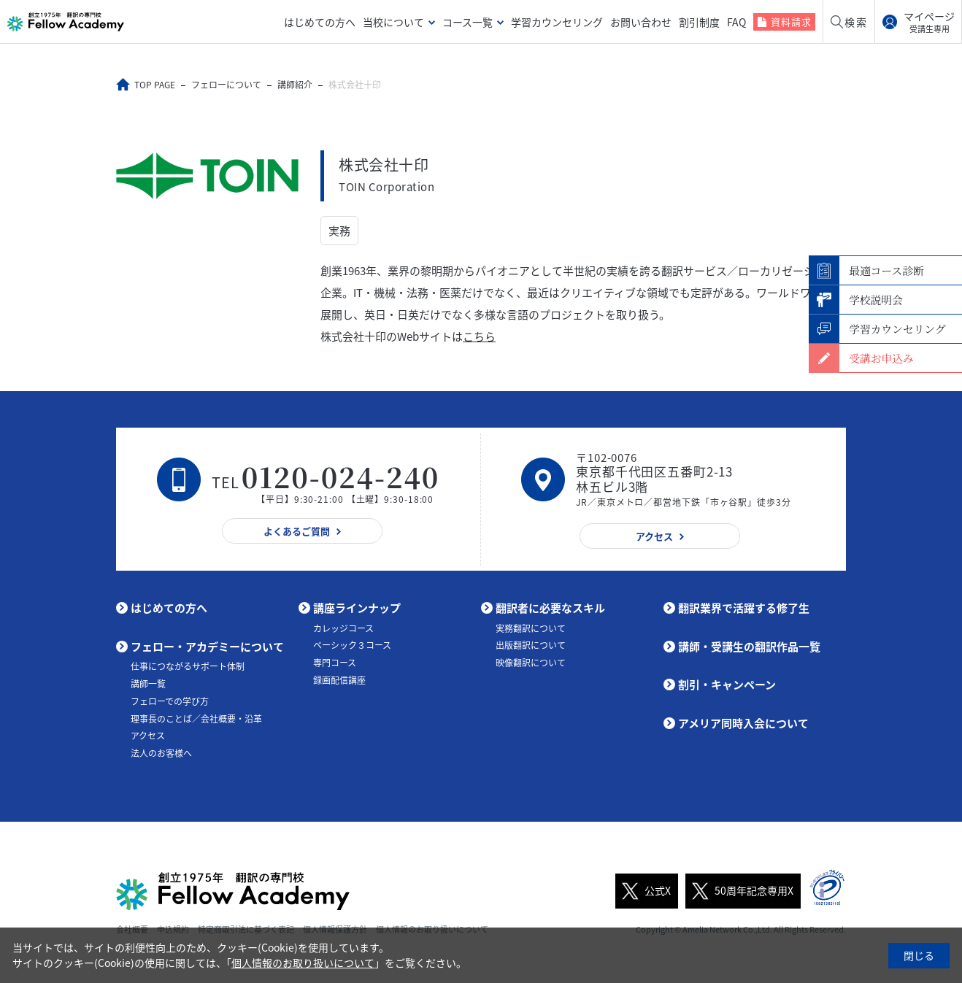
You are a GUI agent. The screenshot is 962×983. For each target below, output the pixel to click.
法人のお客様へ (161, 753)
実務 (339, 231)
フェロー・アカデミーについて (207, 647)
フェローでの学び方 (170, 701)
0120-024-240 (341, 476)
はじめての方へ (319, 22)
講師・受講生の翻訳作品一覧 (749, 647)
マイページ (929, 22)
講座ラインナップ (357, 608)
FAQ (736, 22)
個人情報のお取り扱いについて (302, 962)
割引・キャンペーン (727, 684)
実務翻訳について (531, 628)
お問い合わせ (641, 22)
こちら (479, 336)
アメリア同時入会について (743, 723)
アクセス (148, 735)
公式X (643, 891)
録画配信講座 (339, 680)
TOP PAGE (154, 84)
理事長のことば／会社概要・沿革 (196, 718)
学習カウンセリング (557, 22)
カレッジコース (343, 628)
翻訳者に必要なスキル (550, 608)
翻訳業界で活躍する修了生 (743, 608)
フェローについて (226, 84)
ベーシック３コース (352, 645)
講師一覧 (148, 683)
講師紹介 (294, 84)
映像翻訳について (531, 662)
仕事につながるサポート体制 (188, 666)
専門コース (334, 662)
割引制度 (699, 22)
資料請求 (791, 21)
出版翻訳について (531, 645)
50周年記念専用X (739, 891)
